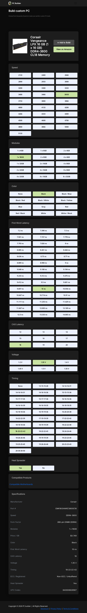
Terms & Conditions (70, 609)
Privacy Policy (56, 609)
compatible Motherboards (21, 484)
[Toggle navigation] (75, 3)
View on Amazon (64, 49)
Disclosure (45, 609)
